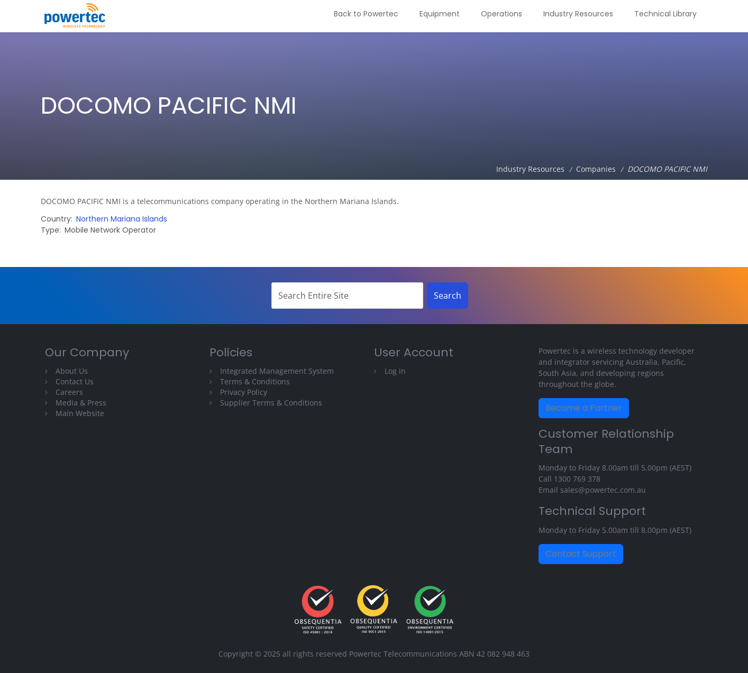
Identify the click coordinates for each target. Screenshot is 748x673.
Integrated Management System (277, 371)
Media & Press (81, 403)
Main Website (80, 413)
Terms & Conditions (255, 381)
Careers (69, 392)
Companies (596, 169)
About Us (72, 371)
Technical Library (665, 13)
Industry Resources (578, 13)
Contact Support (580, 554)
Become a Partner (583, 408)
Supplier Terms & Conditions (271, 403)
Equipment (439, 13)
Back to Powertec (366, 13)
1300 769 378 (577, 479)
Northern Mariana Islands (121, 219)
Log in (395, 371)
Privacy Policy (243, 392)
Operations (501, 13)
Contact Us (75, 381)
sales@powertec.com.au (603, 490)
